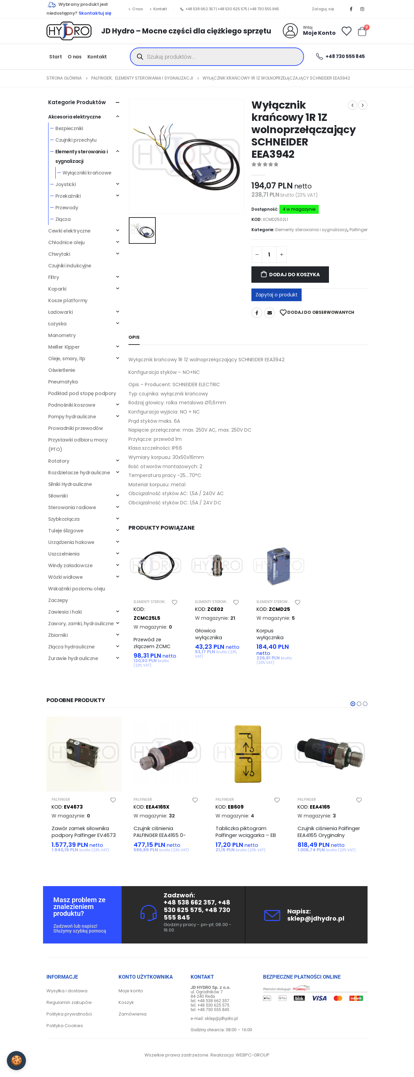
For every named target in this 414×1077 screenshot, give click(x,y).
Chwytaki (59, 254)
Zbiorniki (57, 635)
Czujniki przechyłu (75, 140)
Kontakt (158, 9)
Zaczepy (58, 600)
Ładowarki (60, 312)
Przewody (66, 207)
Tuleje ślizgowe (65, 530)
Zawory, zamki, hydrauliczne (81, 623)
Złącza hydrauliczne (71, 646)
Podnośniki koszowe (71, 405)
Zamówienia (133, 1014)
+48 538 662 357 (200, 9)
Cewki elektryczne (69, 230)
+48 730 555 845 (264, 9)
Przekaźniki (67, 196)
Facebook (256, 312)
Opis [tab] (134, 337)
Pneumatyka (63, 381)
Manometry (61, 335)
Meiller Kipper (64, 347)
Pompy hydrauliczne (72, 416)
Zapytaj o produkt (277, 294)
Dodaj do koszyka (294, 274)
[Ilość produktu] (269, 255)
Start (55, 56)
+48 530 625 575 (232, 9)
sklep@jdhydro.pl (315, 918)
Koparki (57, 288)
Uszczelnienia (64, 553)
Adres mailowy (269, 312)
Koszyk (126, 1002)
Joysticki (65, 184)
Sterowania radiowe (72, 507)
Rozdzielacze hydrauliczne (79, 472)
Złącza (62, 219)
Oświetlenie (61, 370)
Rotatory (58, 461)
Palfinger (358, 230)
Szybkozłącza (64, 519)
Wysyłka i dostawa (66, 991)
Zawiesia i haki (65, 612)
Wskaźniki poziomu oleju (76, 588)
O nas (135, 9)
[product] (155, 566)
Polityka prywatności (69, 1014)
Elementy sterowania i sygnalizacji (311, 230)
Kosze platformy (67, 300)
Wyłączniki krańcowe (87, 172)
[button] (353, 704)
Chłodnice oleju (66, 242)
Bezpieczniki (69, 128)
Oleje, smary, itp (66, 358)
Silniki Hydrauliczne (70, 484)
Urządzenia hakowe (71, 542)
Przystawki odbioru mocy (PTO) (77, 444)
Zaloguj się (323, 9)
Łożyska (57, 323)
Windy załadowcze (70, 565)
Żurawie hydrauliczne (73, 658)
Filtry (53, 277)
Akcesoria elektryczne (74, 116)
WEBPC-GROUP (253, 1055)
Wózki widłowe (65, 577)
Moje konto (131, 991)
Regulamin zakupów (69, 1002)
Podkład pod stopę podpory (82, 393)
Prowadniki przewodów (75, 428)
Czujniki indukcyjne (69, 265)
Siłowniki (57, 495)
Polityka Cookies (64, 1025)
